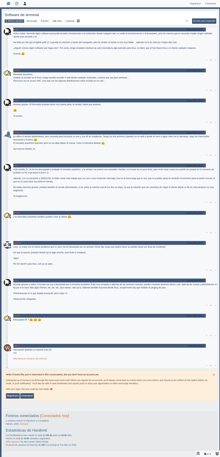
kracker (16, 70)
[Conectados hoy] (54, 416)
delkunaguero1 (13, 441)
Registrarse (13, 395)
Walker (16, 346)
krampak (24, 424)
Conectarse (27, 395)
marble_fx (17, 133)
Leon (15, 29)
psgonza (17, 243)
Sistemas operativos (14, 21)
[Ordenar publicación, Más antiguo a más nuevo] (187, 21)
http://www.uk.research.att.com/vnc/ (30, 358)
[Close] (213, 375)
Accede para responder (204, 21)
